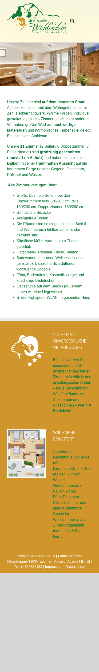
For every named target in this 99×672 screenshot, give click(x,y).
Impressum (54, 567)
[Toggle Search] (72, 20)
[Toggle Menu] (88, 21)
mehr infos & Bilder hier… (69, 534)
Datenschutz (75, 567)
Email (85, 561)
